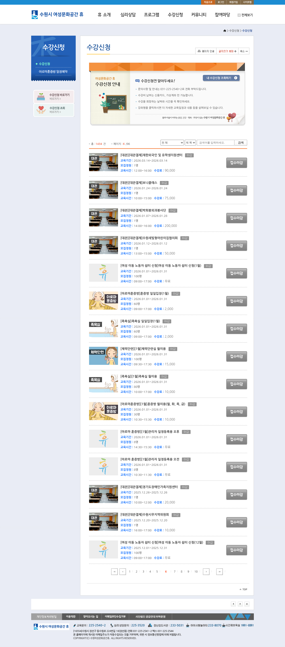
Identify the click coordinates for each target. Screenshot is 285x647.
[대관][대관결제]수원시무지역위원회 (146, 514)
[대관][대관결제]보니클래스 (140, 182)
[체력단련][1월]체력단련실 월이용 (144, 348)
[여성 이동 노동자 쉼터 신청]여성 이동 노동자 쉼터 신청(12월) (163, 542)
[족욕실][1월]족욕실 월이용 (140, 376)
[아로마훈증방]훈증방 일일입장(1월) (145, 293)
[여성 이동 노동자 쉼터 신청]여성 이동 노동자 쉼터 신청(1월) (162, 265)
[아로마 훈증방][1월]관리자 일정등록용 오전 (151, 459)
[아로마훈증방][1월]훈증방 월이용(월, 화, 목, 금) (154, 404)
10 (196, 571)
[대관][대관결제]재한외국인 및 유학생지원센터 (152, 155)
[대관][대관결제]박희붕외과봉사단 (144, 210)
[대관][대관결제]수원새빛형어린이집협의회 (150, 238)
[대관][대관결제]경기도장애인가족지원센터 (150, 487)
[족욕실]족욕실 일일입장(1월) (141, 321)
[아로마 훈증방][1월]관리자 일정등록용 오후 (151, 431)
